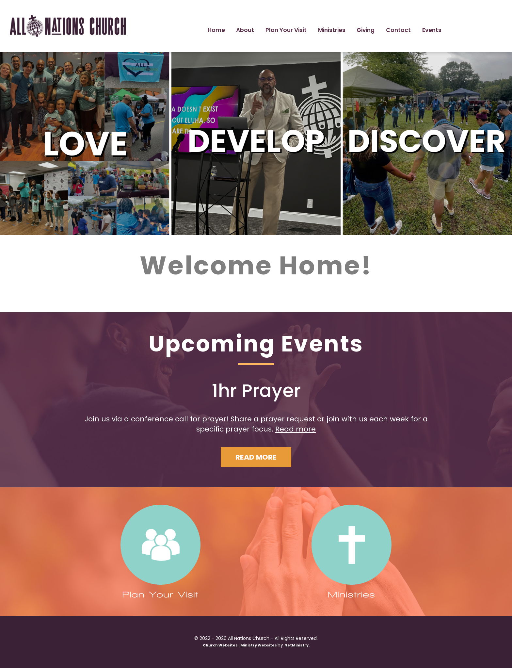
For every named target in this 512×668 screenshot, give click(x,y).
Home (216, 30)
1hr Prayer (256, 390)
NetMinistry (296, 645)
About (245, 30)
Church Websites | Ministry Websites (240, 645)
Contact (398, 30)
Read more (295, 429)
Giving (366, 30)
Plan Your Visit (286, 30)
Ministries (331, 30)
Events (431, 30)
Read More (256, 457)
